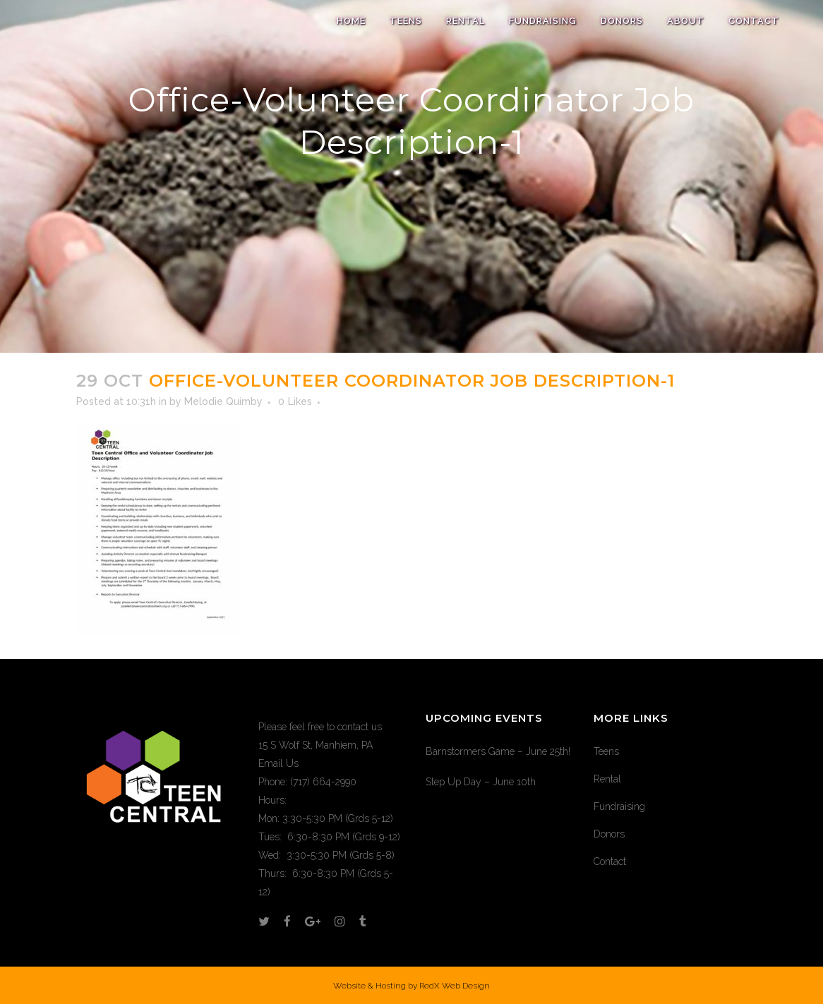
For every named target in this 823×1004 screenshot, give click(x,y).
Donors (609, 834)
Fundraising (619, 806)
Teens (606, 751)
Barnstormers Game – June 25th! (498, 751)
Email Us (278, 763)
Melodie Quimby (223, 401)
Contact (610, 861)
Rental (607, 779)
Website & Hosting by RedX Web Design (411, 986)
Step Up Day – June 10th (481, 781)
